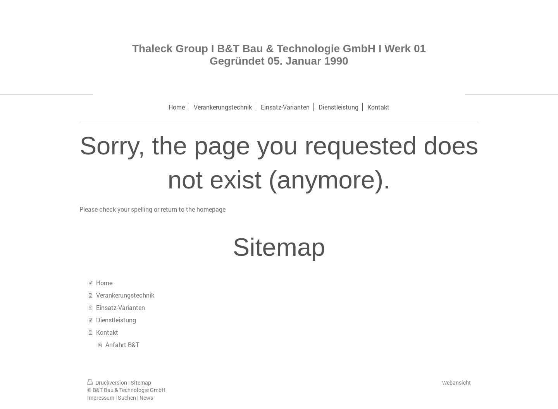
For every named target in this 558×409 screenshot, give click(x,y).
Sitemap (141, 382)
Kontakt (107, 332)
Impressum (100, 397)
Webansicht (456, 382)
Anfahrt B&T (122, 345)
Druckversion (107, 382)
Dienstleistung (116, 320)
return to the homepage (193, 209)
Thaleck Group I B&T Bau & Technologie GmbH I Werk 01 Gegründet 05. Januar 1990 (279, 55)
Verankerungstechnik (125, 295)
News (146, 397)
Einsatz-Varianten (120, 307)
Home (104, 283)
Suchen (127, 397)
